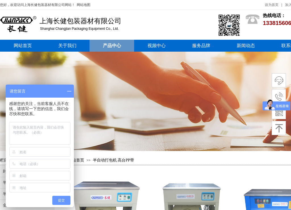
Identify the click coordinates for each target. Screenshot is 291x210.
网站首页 (23, 45)
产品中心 (112, 45)
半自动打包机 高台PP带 (113, 160)
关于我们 (67, 45)
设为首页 (271, 5)
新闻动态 (246, 45)
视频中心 (156, 45)
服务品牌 (201, 45)
